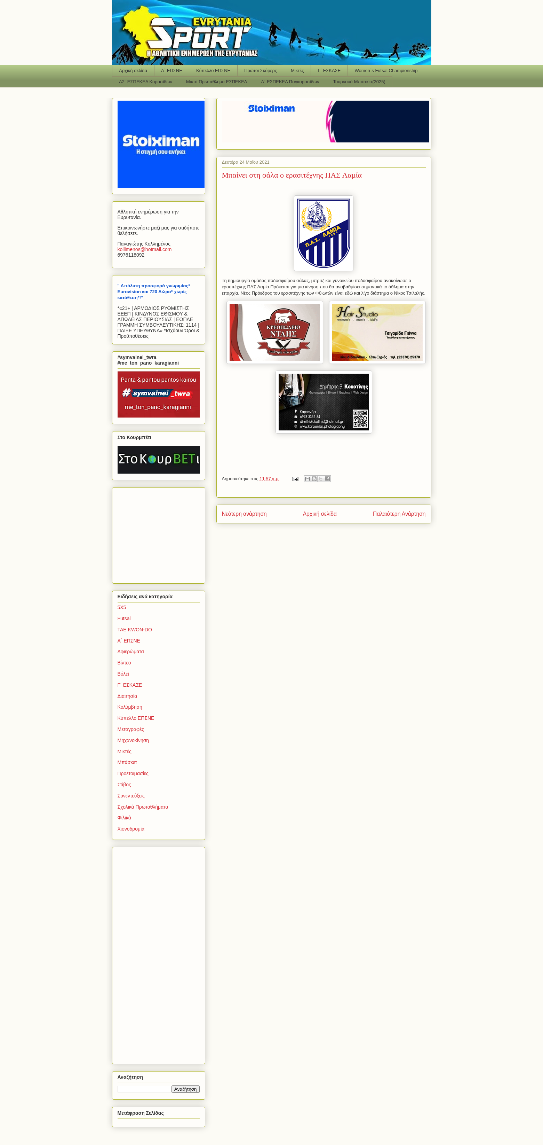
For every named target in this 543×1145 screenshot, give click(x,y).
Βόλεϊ (123, 674)
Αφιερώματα (131, 651)
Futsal (124, 618)
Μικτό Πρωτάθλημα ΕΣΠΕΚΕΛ (216, 81)
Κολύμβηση (130, 707)
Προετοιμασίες (133, 773)
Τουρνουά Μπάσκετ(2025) (359, 81)
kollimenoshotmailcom (145, 249)
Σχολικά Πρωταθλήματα (143, 807)
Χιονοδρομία (131, 829)
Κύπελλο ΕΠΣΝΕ (213, 70)
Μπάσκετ (127, 762)
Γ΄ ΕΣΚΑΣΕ (329, 70)
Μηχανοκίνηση (133, 740)
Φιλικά (124, 817)
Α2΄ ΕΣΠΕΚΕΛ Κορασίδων (145, 81)
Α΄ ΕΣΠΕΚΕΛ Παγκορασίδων (290, 81)
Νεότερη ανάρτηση (244, 514)
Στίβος (124, 784)
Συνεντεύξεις (131, 796)
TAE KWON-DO (135, 629)
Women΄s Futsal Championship (385, 70)
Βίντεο (124, 662)
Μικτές (297, 70)
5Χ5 (122, 607)
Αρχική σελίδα (133, 70)
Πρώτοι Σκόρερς (260, 70)
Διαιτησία (127, 696)
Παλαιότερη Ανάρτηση (399, 514)
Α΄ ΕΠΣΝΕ (171, 70)
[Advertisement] (161, 533)
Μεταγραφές (131, 729)
